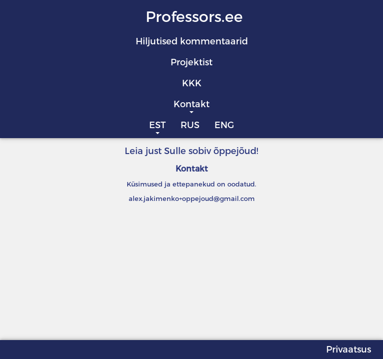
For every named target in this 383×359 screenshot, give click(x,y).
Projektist (191, 62)
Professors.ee (194, 16)
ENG (224, 125)
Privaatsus (348, 349)
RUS (190, 125)
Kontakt (191, 104)
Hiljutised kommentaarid (192, 41)
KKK (191, 83)
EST (157, 125)
